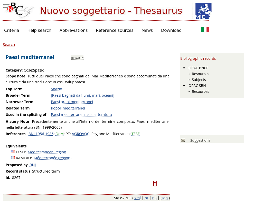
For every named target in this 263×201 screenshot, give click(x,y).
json (164, 197)
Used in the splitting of (26, 114)
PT (67, 133)
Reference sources (114, 30)
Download (171, 30)
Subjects (199, 79)
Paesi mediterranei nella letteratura (81, 114)
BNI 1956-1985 (41, 133)
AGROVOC (80, 133)
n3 (154, 197)
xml (137, 197)
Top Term (14, 88)
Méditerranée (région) (53, 157)
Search (9, 44)
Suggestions (199, 140)
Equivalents (16, 146)
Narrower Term (19, 101)
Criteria (11, 30)
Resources (200, 73)
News (147, 30)
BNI (33, 164)
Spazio (56, 88)
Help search (39, 30)
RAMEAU (23, 157)
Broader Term (18, 95)
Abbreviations (74, 30)
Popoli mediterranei (68, 108)
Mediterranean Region (47, 151)
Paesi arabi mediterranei (72, 101)
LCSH (20, 151)
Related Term (18, 108)
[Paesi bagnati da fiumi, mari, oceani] (82, 95)
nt (146, 197)
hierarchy (77, 57)
